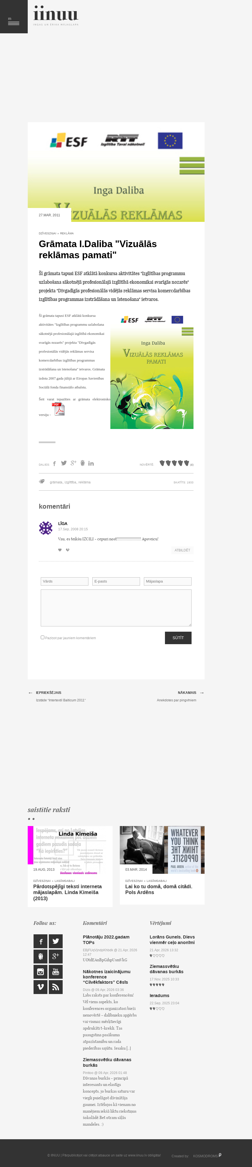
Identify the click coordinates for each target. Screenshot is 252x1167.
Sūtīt (178, 638)
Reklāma (67, 233)
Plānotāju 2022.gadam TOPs (106, 939)
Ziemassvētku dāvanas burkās (107, 1062)
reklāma (84, 482)
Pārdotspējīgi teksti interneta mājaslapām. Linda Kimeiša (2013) (67, 892)
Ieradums (159, 995)
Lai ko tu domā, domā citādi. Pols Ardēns (158, 889)
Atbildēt (182, 550)
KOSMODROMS (205, 1156)
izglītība (70, 482)
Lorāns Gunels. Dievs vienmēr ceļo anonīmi (172, 939)
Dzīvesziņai (47, 233)
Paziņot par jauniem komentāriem (68, 638)
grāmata (56, 482)
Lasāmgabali (65, 881)
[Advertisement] (116, 78)
